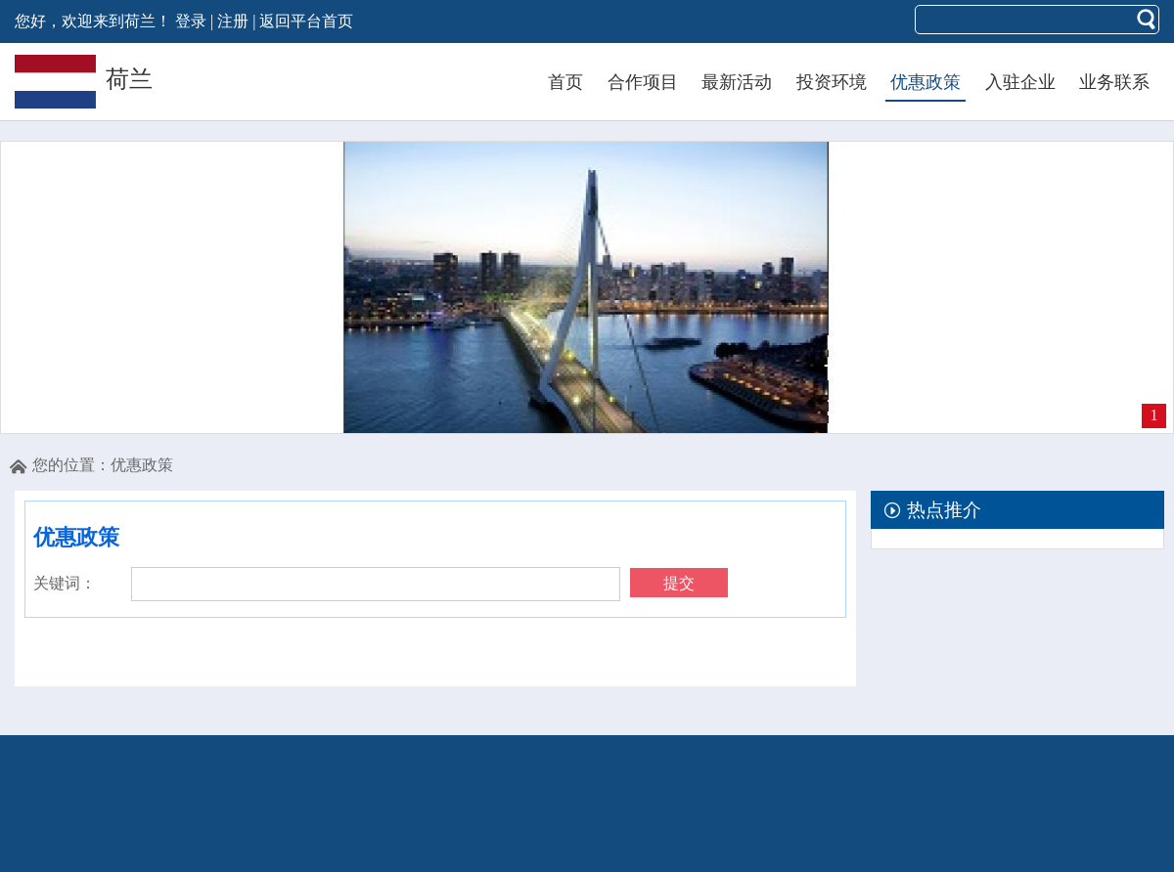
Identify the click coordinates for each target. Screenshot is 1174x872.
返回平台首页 (306, 21)
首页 (565, 82)
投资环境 (831, 82)
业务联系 (1114, 82)
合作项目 (643, 82)
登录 (190, 21)
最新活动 (736, 82)
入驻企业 (1020, 82)
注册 (232, 21)
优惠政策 (925, 82)
